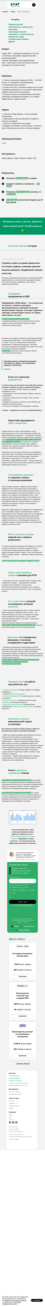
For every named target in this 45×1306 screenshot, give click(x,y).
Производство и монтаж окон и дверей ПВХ (22, 995)
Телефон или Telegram (14, 877)
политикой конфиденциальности (25, 904)
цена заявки (22, 1004)
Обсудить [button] (7, 369)
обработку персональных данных (15, 1300)
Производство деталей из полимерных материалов (22, 1034)
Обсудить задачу (22, 902)
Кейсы (13, 12)
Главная (5, 12)
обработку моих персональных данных (25, 905)
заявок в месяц (22, 1009)
